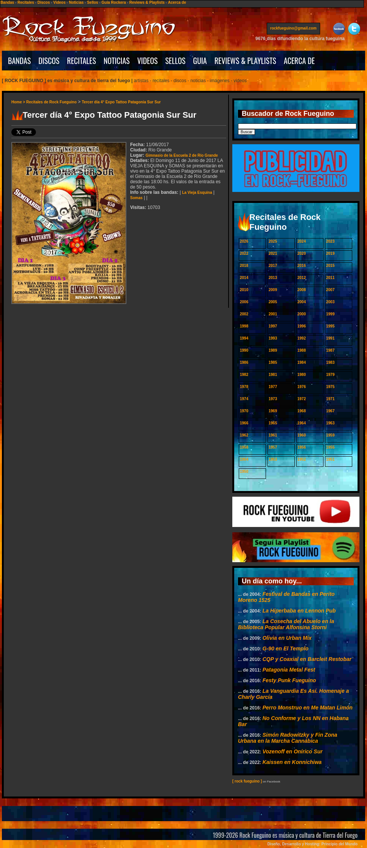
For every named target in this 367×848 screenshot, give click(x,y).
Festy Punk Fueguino (289, 680)
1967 (330, 411)
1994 (244, 338)
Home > (18, 102)
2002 (244, 314)
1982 (244, 375)
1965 (273, 423)
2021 (273, 253)
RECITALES (81, 60)
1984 (301, 362)
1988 (301, 350)
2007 (330, 290)
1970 (244, 411)
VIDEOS (147, 60)
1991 (330, 338)
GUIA (200, 60)
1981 (273, 375)
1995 (330, 326)
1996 (301, 326)
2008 (301, 290)
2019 (330, 253)
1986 (244, 362)
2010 (244, 290)
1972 (301, 399)
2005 (273, 302)
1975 (330, 387)
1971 (330, 399)
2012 (301, 278)
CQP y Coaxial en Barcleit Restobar (307, 659)
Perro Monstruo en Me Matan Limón (308, 708)
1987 (330, 350)
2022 (244, 253)
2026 (244, 241)
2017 (273, 265)
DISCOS (49, 60)
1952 (301, 459)
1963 (330, 423)
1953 (273, 459)
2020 (301, 253)
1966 (244, 423)
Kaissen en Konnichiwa (292, 762)
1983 (330, 362)
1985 (273, 362)
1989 (273, 350)
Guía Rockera (113, 2)
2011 (330, 278)
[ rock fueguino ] (247, 781)
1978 (244, 387)
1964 (301, 423)
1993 (273, 338)
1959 (330, 435)
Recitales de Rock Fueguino (51, 102)
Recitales (25, 2)
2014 (244, 278)
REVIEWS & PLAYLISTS (245, 60)
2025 (273, 241)
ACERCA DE (299, 60)
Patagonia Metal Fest (289, 670)
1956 (301, 447)
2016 (301, 265)
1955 (330, 447)
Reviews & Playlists (147, 2)
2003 (330, 302)
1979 (330, 375)
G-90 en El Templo (286, 648)
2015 (330, 265)
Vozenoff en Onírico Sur (293, 751)
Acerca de (177, 2)
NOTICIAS (117, 60)
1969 (273, 411)
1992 (301, 338)
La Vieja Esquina (197, 192)
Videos (59, 2)
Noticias (76, 2)
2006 (244, 302)
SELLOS (175, 60)
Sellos (92, 2)
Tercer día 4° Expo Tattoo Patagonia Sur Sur (121, 102)
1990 (244, 350)
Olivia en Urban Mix (287, 638)
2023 (330, 241)
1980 (301, 375)
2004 (301, 302)
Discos (43, 2)
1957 (273, 447)
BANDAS (19, 60)
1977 (273, 387)
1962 (244, 435)
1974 (244, 399)
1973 (273, 399)
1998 (244, 326)
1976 (301, 387)
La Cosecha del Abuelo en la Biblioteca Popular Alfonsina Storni (286, 624)
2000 (301, 314)
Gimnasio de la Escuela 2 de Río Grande (182, 155)
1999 (330, 314)
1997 (273, 326)
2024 (301, 241)
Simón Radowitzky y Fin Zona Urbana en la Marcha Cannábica (287, 738)
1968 (301, 411)
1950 (244, 471)
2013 (273, 278)
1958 (244, 447)
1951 (330, 459)
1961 (273, 435)
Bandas (7, 2)
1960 (301, 435)
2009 (273, 290)
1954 (244, 459)
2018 (244, 265)
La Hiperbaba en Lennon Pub (299, 611)
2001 (273, 314)
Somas (136, 198)
